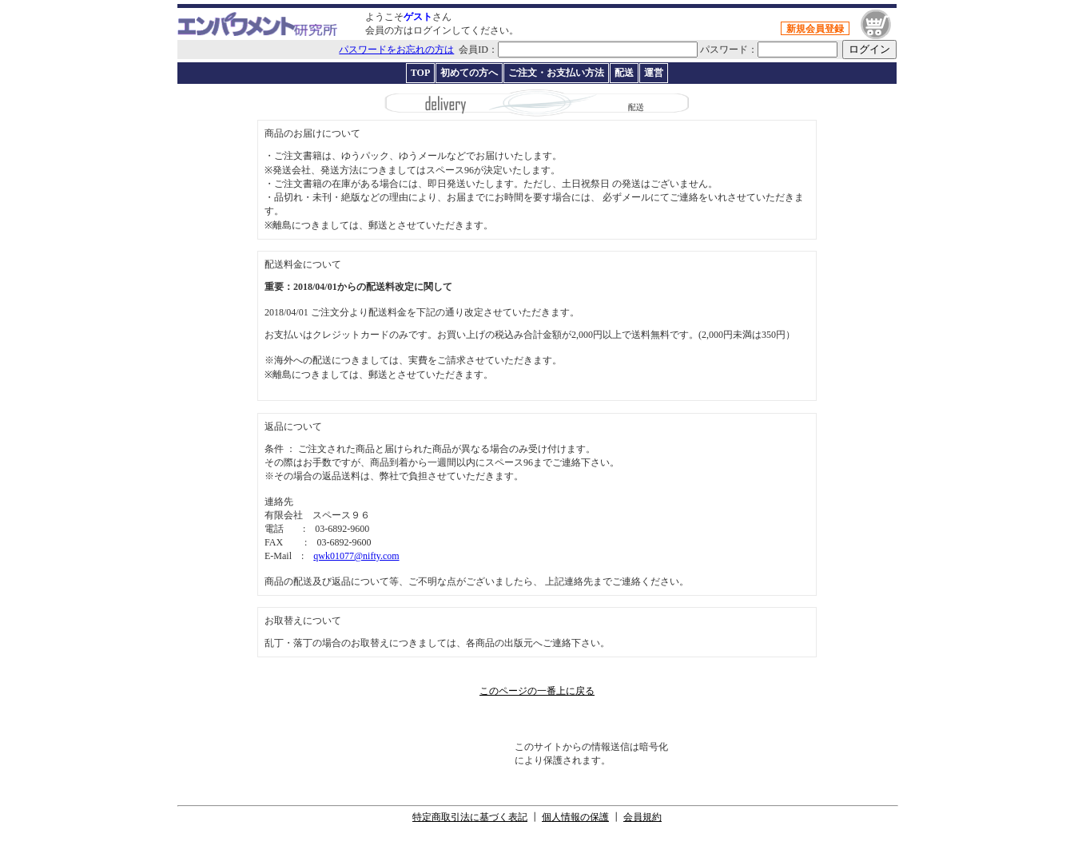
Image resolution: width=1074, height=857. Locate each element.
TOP (420, 72)
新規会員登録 (815, 28)
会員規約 (642, 817)
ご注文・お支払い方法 (556, 72)
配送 (624, 72)
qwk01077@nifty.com (356, 555)
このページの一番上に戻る (537, 690)
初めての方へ (469, 72)
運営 (653, 72)
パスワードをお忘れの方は (396, 49)
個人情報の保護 (575, 817)
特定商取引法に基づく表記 (469, 817)
